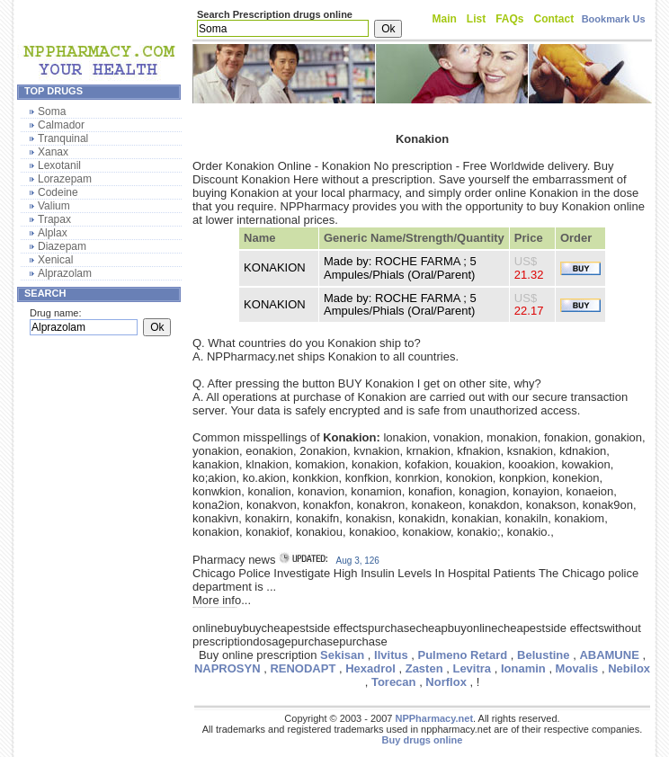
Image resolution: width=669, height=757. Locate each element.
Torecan (393, 682)
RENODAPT (302, 668)
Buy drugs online (422, 740)
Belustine (543, 655)
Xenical (55, 260)
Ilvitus (391, 655)
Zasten (424, 668)
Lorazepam (65, 179)
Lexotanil (59, 165)
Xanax (53, 152)
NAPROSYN (227, 668)
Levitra (471, 668)
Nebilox (629, 668)
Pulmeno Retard (462, 655)
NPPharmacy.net (434, 718)
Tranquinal (63, 138)
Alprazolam (65, 273)
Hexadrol (370, 668)
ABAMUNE (608, 655)
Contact (554, 19)
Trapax (54, 219)
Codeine (58, 192)
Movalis (577, 668)
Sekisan (342, 655)
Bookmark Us (614, 18)
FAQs (509, 19)
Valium (54, 206)
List (476, 19)
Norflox (446, 682)
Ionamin (523, 668)
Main (445, 19)
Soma (52, 111)
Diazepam (62, 246)
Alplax (52, 233)
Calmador (61, 125)
